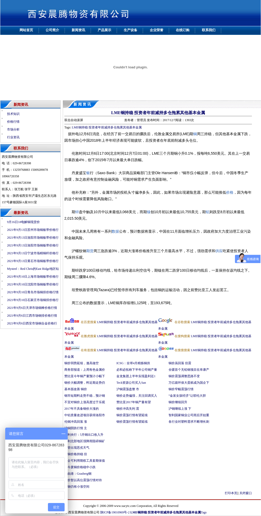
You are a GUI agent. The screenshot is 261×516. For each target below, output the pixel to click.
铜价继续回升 (178, 402)
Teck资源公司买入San (131, 382)
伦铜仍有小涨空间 (76, 486)
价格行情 (13, 121)
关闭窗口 (245, 493)
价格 (229, 192)
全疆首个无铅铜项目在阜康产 (189, 369)
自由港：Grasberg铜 (77, 473)
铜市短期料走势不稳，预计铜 (84, 395)
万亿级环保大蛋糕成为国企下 (189, 382)
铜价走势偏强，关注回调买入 (136, 395)
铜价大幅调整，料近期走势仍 (84, 382)
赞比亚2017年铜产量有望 (133, 402)
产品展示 (104, 30)
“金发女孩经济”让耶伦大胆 (187, 395)
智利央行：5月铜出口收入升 (83, 434)
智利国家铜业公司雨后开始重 (189, 415)
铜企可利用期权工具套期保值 (84, 460)
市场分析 (13, 129)
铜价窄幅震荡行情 (181, 389)
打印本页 (231, 493)
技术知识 (13, 114)
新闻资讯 (78, 30)
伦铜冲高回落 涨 (75, 421)
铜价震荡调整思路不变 (184, 376)
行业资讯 (13, 137)
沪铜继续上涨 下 (180, 408)
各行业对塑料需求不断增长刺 (189, 421)
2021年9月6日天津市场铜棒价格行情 (32, 308)
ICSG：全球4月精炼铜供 (133, 363)
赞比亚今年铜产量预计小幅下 (84, 376)
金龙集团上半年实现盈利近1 (136, 376)
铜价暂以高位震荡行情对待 (83, 480)
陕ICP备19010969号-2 (115, 512)
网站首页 (26, 30)
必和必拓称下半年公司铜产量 (136, 369)
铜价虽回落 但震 (180, 363)
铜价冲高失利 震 (127, 408)
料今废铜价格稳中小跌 (80, 467)
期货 (90, 251)
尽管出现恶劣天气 (77, 447)
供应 (219, 251)
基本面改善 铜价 (75, 389)
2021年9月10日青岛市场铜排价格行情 (33, 292)
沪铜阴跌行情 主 (75, 428)
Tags (204, 512)
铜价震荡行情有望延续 (132, 415)
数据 (115, 231)
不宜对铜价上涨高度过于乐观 (84, 402)
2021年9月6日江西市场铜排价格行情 (32, 315)
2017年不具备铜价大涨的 (81, 408)
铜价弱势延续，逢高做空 (81, 363)
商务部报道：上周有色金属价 (84, 369)
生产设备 (130, 30)
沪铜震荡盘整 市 (127, 389)
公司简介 (52, 30)
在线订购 (182, 30)
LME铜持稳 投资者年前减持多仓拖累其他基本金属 (158, 112)
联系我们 (208, 30)
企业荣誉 (156, 30)
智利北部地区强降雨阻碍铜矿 (84, 441)
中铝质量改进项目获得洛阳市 (84, 415)
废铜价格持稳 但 (75, 454)
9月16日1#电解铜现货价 (23, 222)
